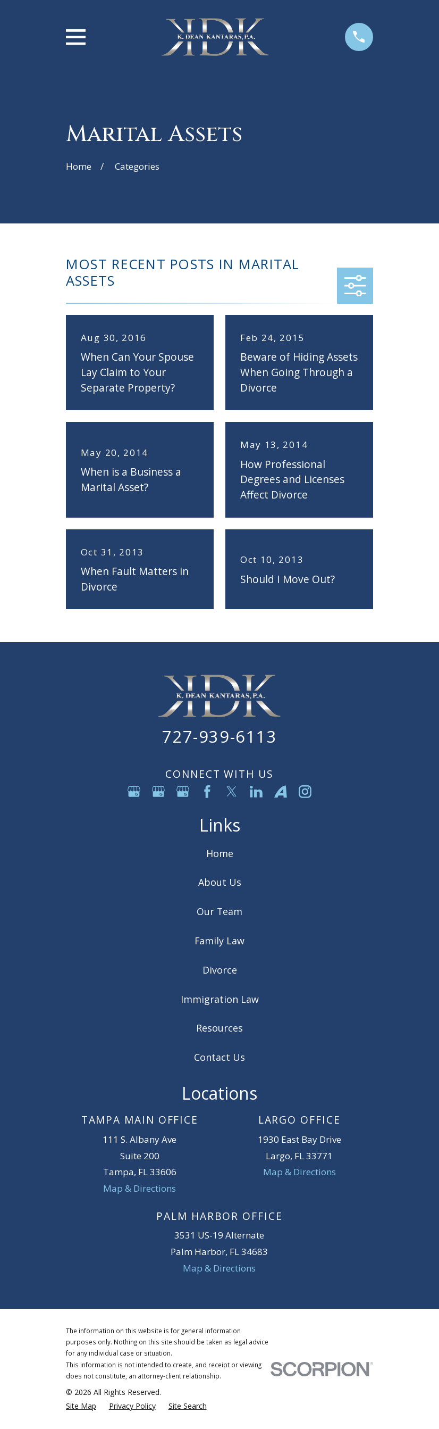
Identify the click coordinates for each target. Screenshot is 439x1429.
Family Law (219, 940)
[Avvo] (280, 791)
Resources (219, 1027)
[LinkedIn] (256, 791)
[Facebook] (207, 791)
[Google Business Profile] (134, 791)
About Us (219, 882)
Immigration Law (220, 999)
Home (219, 853)
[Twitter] (231, 791)
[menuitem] (81, 1406)
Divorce (219, 969)
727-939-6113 (219, 736)
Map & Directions (139, 1188)
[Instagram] (305, 791)
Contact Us (219, 1057)
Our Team (219, 911)
